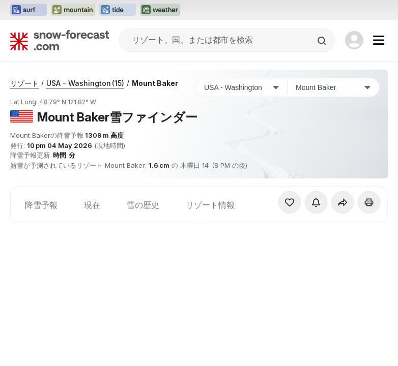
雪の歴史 (143, 205)
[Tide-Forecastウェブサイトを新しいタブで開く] (117, 10)
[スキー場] (333, 87)
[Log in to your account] (354, 40)
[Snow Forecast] (59, 40)
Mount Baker (155, 83)
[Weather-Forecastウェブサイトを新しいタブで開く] (160, 10)
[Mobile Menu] (378, 40)
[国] (242, 87)
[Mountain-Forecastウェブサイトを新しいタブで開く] (73, 10)
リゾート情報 (210, 205)
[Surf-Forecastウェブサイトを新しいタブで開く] (28, 10)
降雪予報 (41, 205)
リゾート (24, 83)
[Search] (322, 40)
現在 (92, 205)
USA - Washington (85, 83)
